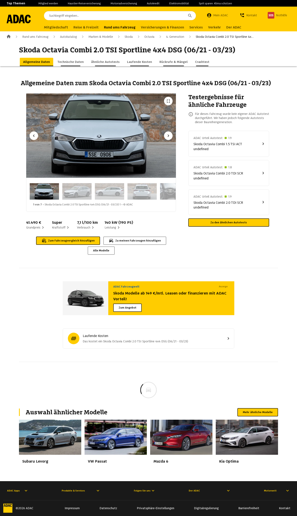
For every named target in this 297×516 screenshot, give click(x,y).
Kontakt (284, 508)
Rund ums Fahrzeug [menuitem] (124, 27)
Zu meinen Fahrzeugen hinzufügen (135, 240)
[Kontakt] (248, 15)
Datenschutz (108, 508)
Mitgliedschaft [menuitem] (61, 27)
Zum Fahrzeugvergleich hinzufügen (68, 240)
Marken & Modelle (96, 36)
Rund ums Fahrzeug (31, 36)
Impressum (72, 508)
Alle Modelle (101, 250)
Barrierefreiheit (248, 508)
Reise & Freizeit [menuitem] (90, 27)
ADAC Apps (17, 490)
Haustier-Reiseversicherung (84, 3)
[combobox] (122, 15)
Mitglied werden (48, 3)
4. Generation (171, 36)
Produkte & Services (81, 490)
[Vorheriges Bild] (33, 135)
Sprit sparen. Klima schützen (215, 3)
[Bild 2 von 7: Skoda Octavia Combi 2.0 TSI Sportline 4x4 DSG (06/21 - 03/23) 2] (77, 191)
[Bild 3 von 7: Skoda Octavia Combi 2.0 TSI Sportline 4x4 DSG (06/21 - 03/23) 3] (109, 191)
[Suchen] (189, 15)
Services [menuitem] (200, 27)
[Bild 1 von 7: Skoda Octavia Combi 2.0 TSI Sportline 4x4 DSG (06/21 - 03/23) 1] (44, 191)
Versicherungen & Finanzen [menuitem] (167, 27)
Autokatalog (64, 36)
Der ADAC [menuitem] (238, 27)
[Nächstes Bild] (168, 135)
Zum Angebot (127, 307)
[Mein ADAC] (217, 15)
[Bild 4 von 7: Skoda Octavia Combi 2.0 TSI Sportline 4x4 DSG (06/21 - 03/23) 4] (142, 191)
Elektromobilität (179, 3)
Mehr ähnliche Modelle (258, 412)
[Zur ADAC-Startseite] (21, 19)
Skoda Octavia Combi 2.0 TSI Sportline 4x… (220, 36)
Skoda (124, 36)
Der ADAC (210, 490)
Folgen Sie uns (145, 490)
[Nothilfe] (277, 15)
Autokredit (153, 3)
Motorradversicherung (124, 3)
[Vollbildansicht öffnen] (168, 101)
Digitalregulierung (206, 508)
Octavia (145, 36)
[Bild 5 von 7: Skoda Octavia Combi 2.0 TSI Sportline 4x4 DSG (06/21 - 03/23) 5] (174, 191)
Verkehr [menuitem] (219, 27)
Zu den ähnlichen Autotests (228, 222)
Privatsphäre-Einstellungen (155, 508)
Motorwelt (277, 490)
